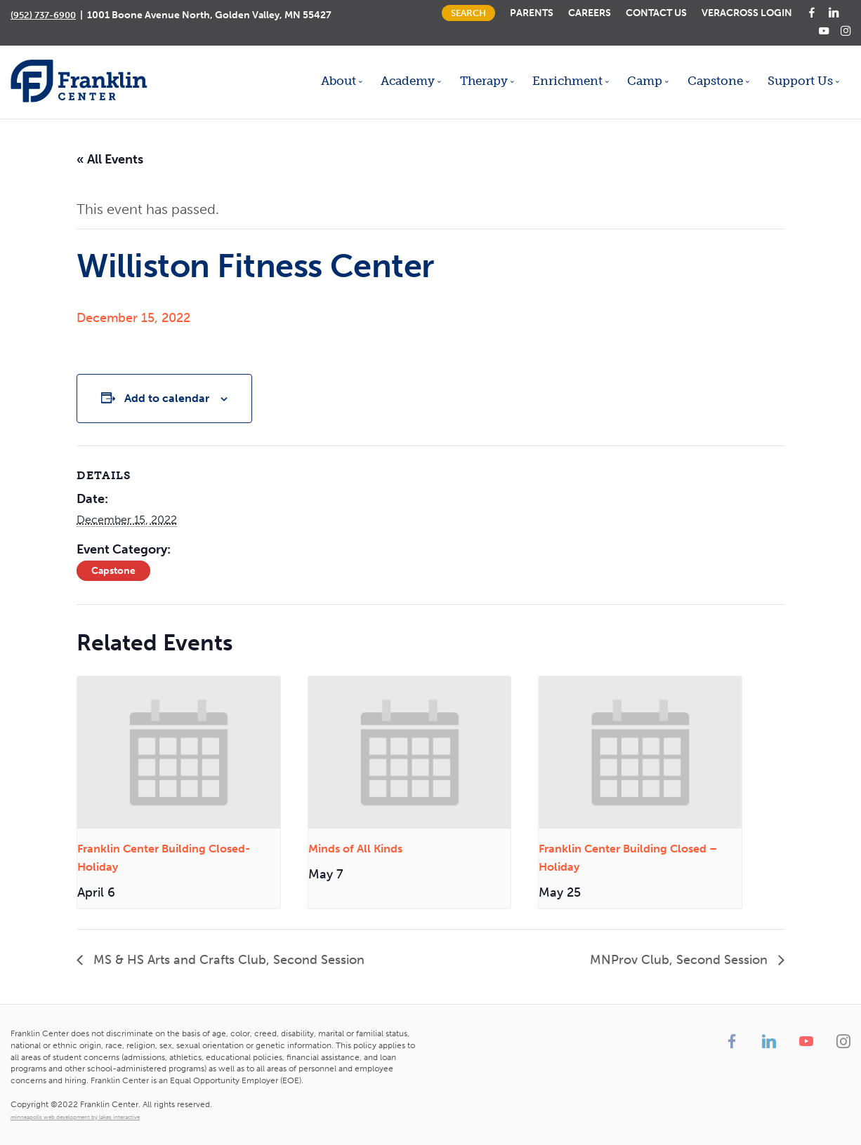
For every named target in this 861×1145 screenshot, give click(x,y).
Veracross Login (747, 12)
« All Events (110, 159)
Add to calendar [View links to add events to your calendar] (166, 398)
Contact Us (656, 12)
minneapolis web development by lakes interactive (75, 1116)
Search (468, 13)
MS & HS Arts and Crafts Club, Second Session (227, 959)
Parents (531, 12)
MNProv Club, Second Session (680, 959)
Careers (589, 12)
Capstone (113, 571)
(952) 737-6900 (43, 15)
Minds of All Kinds (355, 848)
